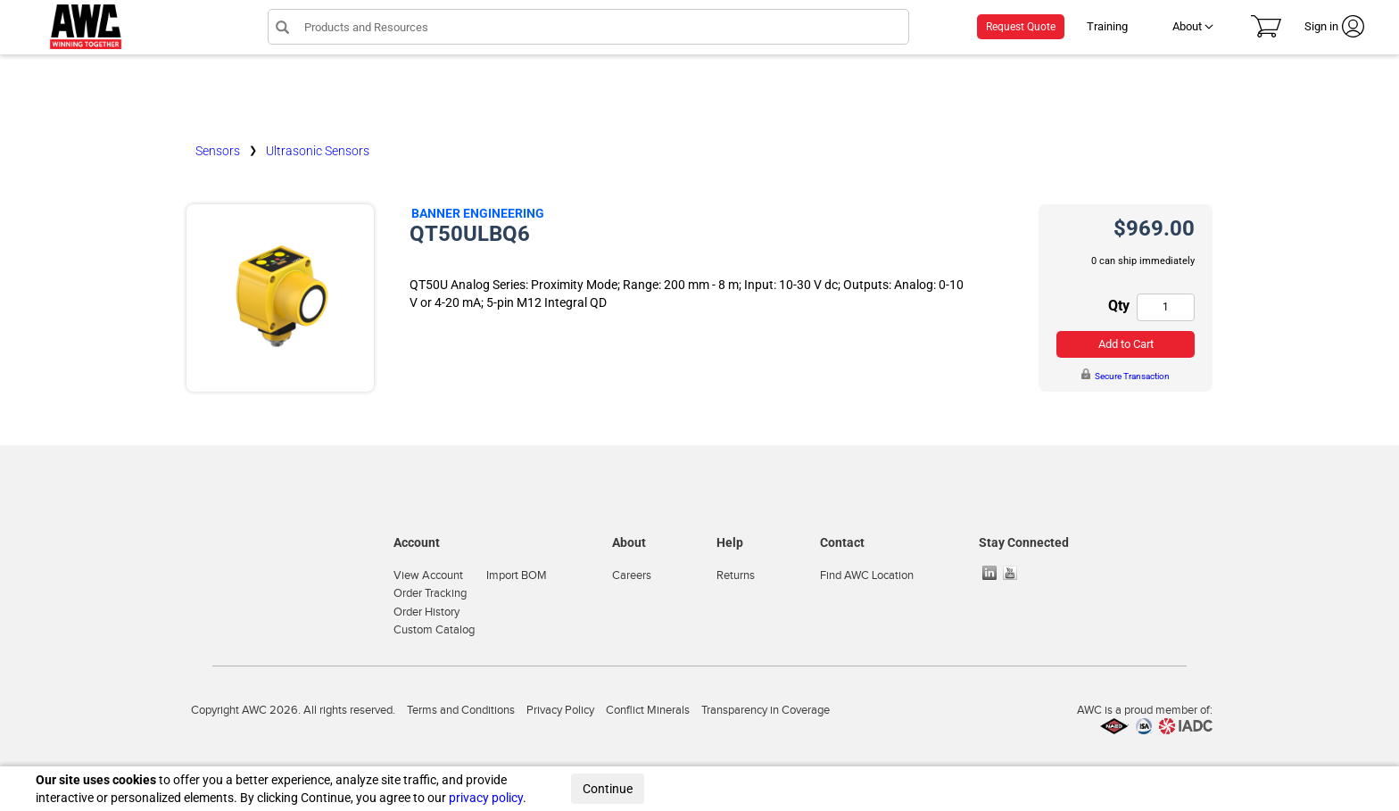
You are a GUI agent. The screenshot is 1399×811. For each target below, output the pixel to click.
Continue (608, 789)
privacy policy (486, 797)
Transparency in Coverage (765, 710)
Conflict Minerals (648, 710)
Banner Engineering (477, 213)
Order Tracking (430, 593)
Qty (1119, 305)
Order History (426, 612)
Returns (735, 575)
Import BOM (516, 575)
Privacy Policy (560, 710)
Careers (631, 575)
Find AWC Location (867, 575)
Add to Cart (1126, 344)
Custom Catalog (434, 630)
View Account (428, 575)
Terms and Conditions (461, 710)
